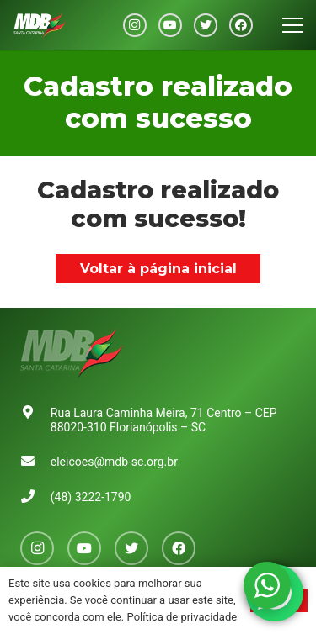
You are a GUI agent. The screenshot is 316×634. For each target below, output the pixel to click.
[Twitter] (205, 25)
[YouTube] (170, 25)
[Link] (39, 25)
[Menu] (292, 25)
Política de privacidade (182, 616)
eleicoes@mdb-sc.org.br (114, 461)
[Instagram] (135, 25)
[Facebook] (241, 25)
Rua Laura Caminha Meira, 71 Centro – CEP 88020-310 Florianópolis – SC (164, 420)
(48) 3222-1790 (91, 497)
